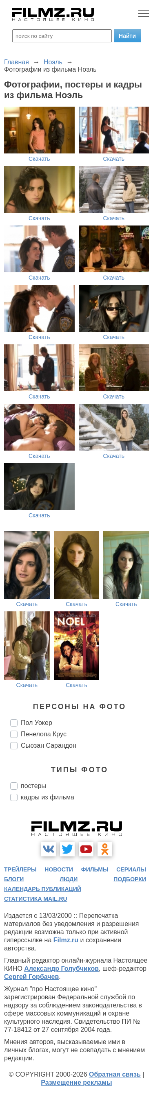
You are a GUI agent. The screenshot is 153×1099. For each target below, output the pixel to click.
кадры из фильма (47, 797)
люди (69, 879)
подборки (129, 879)
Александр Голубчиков (61, 968)
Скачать (39, 158)
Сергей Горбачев (31, 976)
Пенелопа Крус (44, 734)
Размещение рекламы (76, 1082)
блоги (14, 879)
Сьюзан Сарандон (48, 745)
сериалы (131, 869)
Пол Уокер (36, 722)
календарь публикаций (42, 889)
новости (58, 869)
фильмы (95, 869)
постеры (33, 785)
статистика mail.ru (35, 898)
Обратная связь (115, 1074)
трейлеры (20, 869)
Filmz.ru (65, 940)
